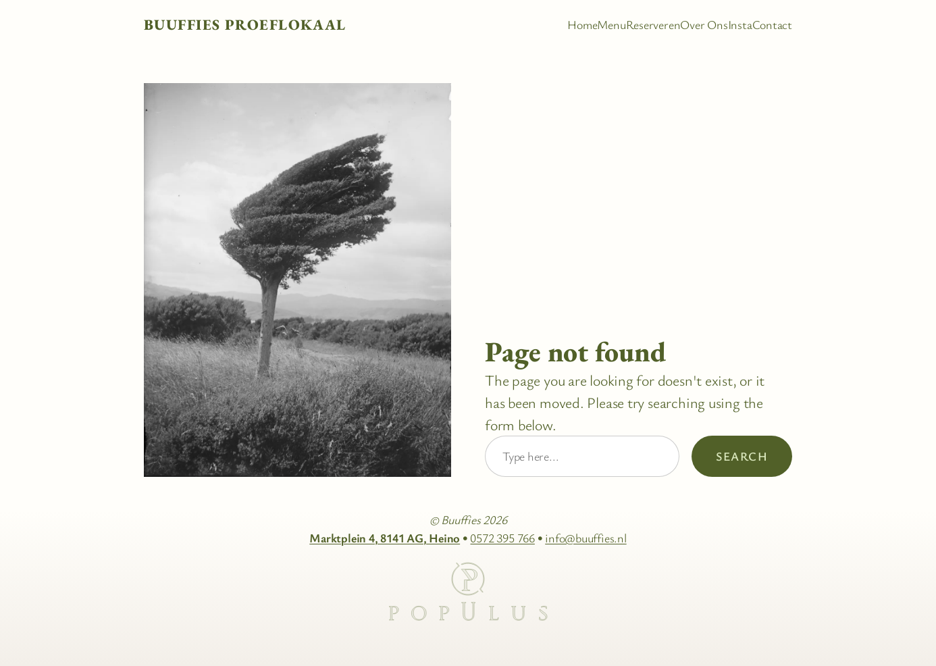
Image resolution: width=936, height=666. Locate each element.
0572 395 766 (502, 538)
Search (742, 456)
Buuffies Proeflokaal (245, 24)
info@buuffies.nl (585, 538)
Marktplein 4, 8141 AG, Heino (384, 538)
